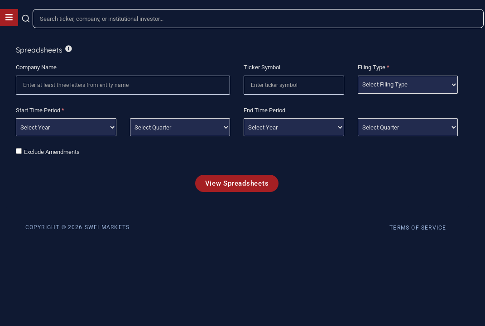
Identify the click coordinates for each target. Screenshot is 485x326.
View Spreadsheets (237, 183)
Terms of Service (417, 228)
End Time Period (264, 110)
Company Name (36, 67)
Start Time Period (40, 110)
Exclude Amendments (52, 152)
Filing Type (373, 67)
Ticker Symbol (262, 67)
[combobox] (258, 18)
